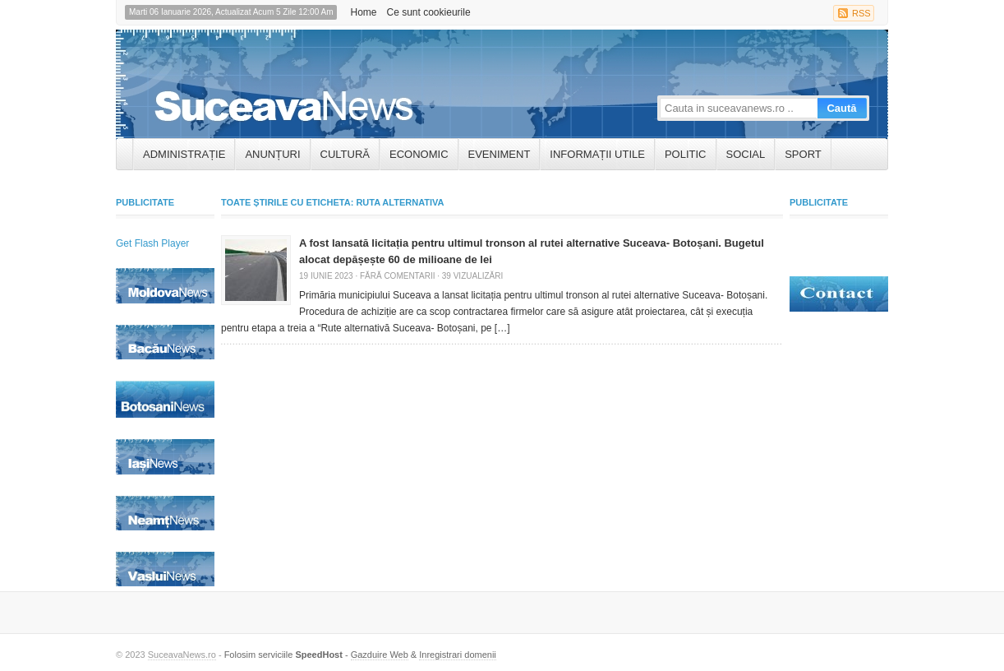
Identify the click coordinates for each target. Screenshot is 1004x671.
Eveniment (499, 154)
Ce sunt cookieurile (429, 12)
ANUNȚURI (272, 154)
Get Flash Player (152, 243)
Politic (686, 154)
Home (363, 12)
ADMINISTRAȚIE (184, 154)
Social (746, 154)
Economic (419, 154)
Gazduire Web (379, 654)
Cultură (345, 154)
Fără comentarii (397, 275)
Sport (803, 154)
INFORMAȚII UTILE (597, 154)
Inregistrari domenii (457, 654)
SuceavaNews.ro (182, 654)
